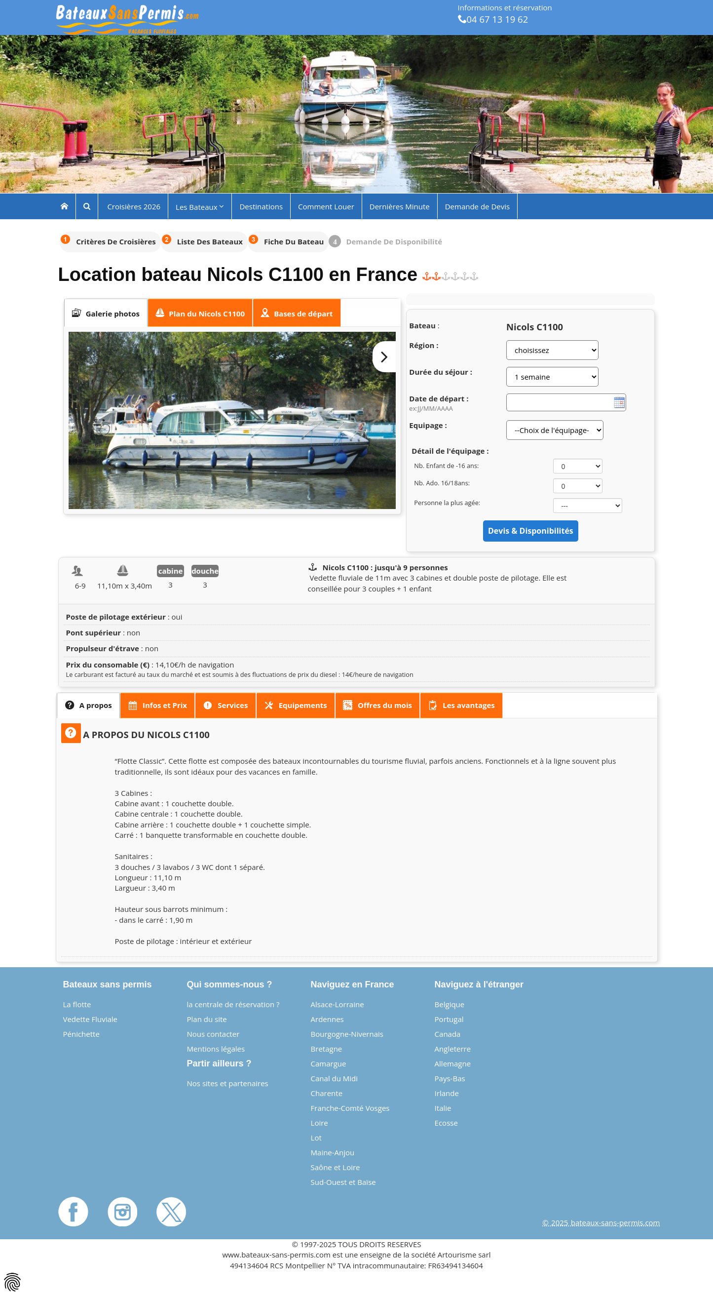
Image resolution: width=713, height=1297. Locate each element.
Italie (443, 1108)
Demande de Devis (477, 206)
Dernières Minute (400, 206)
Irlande (447, 1093)
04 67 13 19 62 (493, 19)
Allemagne (453, 1063)
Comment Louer (326, 206)
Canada (448, 1034)
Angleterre (453, 1049)
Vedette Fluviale (90, 1019)
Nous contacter (213, 1034)
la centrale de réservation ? (233, 1004)
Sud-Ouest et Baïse (343, 1182)
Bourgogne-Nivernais (347, 1034)
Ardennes (327, 1019)
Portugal (449, 1019)
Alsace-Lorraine (337, 1004)
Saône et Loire (335, 1167)
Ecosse (446, 1123)
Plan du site (207, 1019)
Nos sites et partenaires (227, 1083)
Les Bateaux (200, 206)
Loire (319, 1123)
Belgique (450, 1004)
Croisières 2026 (133, 206)
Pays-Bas (450, 1078)
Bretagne (326, 1049)
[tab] (106, 313)
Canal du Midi (334, 1078)
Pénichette (81, 1034)
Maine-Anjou (333, 1152)
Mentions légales (216, 1049)
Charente (327, 1093)
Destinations (261, 206)
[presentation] (106, 313)
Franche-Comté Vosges (350, 1108)
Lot (316, 1137)
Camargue (328, 1063)
